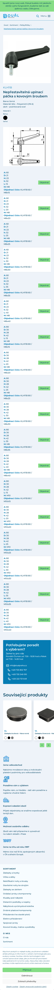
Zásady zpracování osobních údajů (33, 987)
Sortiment (14, 25)
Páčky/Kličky (25, 25)
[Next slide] (48, 745)
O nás (5, 937)
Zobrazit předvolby (27, 981)
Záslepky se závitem (12, 889)
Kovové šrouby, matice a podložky (19, 927)
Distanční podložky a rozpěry (16, 902)
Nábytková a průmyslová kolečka (18, 906)
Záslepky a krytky (11, 873)
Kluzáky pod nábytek (13, 898)
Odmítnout (27, 975)
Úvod (6, 25)
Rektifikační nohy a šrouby (15, 881)
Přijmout (27, 970)
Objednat (44, 182)
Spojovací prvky (10, 923)
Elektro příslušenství (12, 919)
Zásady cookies (12, 987)
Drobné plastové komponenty (17, 910)
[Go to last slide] (42, 745)
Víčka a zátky (9, 877)
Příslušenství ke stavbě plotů (16, 914)
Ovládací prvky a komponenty (17, 894)
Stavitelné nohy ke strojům (15, 885)
